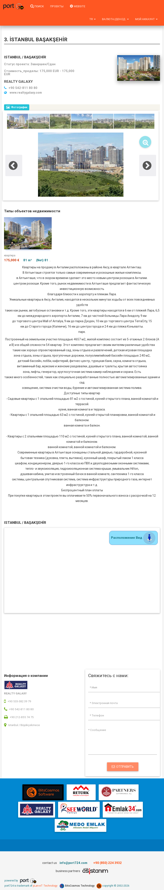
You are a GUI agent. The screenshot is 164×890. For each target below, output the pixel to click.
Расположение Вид (133, 538)
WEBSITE (77, 6)
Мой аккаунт (146, 19)
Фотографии (16, 107)
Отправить (123, 767)
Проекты (56, 6)
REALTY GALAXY (18, 81)
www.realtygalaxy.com (23, 92)
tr (92, 19)
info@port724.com (73, 863)
